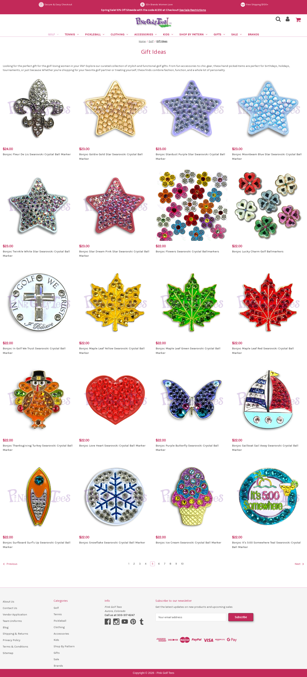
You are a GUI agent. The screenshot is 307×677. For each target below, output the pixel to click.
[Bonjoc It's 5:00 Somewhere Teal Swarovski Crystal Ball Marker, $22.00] (268, 496)
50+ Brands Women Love (156, 4)
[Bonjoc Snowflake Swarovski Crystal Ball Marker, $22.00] (115, 496)
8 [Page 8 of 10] (170, 563)
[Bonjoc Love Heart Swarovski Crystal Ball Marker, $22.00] (115, 399)
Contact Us (10, 608)
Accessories (145, 34)
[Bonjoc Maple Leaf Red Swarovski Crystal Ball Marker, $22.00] (268, 302)
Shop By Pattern (193, 34)
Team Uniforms (12, 621)
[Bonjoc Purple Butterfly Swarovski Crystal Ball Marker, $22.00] (191, 399)
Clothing (119, 34)
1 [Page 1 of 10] (128, 563)
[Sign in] (287, 20)
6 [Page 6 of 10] (159, 563)
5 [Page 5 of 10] (152, 563)
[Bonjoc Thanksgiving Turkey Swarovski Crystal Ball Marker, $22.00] (38, 399)
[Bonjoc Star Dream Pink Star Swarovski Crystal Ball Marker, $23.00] (115, 205)
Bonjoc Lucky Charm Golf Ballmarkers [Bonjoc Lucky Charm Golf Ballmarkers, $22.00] (258, 251)
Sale (236, 34)
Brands (253, 34)
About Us (8, 601)
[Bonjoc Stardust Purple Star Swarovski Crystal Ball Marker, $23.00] (191, 108)
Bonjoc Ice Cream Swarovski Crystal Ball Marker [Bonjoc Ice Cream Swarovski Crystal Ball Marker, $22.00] (188, 542)
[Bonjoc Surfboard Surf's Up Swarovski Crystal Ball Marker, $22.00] (38, 496)
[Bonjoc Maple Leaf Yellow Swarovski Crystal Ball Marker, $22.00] (115, 302)
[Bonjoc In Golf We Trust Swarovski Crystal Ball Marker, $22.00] (38, 302)
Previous (10, 564)
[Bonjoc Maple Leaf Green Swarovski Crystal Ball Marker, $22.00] (191, 302)
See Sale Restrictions (192, 10)
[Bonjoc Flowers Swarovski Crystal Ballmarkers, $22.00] (191, 205)
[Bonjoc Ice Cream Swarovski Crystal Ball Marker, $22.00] (191, 496)
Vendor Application (15, 614)
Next (299, 564)
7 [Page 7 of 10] (164, 563)
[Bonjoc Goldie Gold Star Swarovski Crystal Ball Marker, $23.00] (115, 108)
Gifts (219, 34)
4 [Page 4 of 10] (145, 563)
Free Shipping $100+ (254, 4)
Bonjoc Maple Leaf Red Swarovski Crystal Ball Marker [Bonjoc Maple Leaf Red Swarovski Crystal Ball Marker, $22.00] (263, 351)
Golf (53, 34)
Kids (168, 34)
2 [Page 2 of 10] (134, 563)
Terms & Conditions (15, 646)
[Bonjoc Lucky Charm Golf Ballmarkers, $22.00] (268, 205)
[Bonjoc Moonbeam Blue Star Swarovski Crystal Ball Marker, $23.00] (268, 108)
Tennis (72, 34)
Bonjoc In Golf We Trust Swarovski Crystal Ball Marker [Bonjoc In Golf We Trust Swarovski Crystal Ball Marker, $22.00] (34, 351)
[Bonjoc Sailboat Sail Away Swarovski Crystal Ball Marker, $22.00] (268, 399)
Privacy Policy (11, 640)
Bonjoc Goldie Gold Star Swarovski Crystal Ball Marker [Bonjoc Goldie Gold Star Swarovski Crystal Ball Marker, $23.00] (111, 156)
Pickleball (94, 34)
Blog (5, 627)
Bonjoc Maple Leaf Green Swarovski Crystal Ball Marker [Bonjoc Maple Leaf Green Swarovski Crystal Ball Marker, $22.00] (188, 351)
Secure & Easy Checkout (55, 4)
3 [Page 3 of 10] (140, 563)
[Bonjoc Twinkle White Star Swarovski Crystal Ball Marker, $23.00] (38, 205)
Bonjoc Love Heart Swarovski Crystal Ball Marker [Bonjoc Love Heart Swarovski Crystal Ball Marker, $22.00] (112, 445)
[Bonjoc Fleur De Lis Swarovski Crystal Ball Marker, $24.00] (38, 108)
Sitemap (8, 653)
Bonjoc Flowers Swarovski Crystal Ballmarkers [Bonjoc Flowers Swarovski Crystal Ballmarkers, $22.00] (187, 251)
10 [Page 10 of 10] (182, 563)
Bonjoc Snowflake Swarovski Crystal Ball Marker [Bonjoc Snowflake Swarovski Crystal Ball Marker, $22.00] (112, 542)
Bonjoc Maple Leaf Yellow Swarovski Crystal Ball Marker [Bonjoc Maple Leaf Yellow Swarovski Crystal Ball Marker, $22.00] (112, 351)
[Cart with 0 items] (298, 20)
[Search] (277, 20)
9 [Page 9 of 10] (176, 563)
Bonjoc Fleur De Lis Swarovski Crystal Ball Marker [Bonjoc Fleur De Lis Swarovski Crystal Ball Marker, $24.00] (37, 154)
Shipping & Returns (15, 633)
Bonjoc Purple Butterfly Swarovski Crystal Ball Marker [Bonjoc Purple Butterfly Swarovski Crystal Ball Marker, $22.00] (187, 448)
